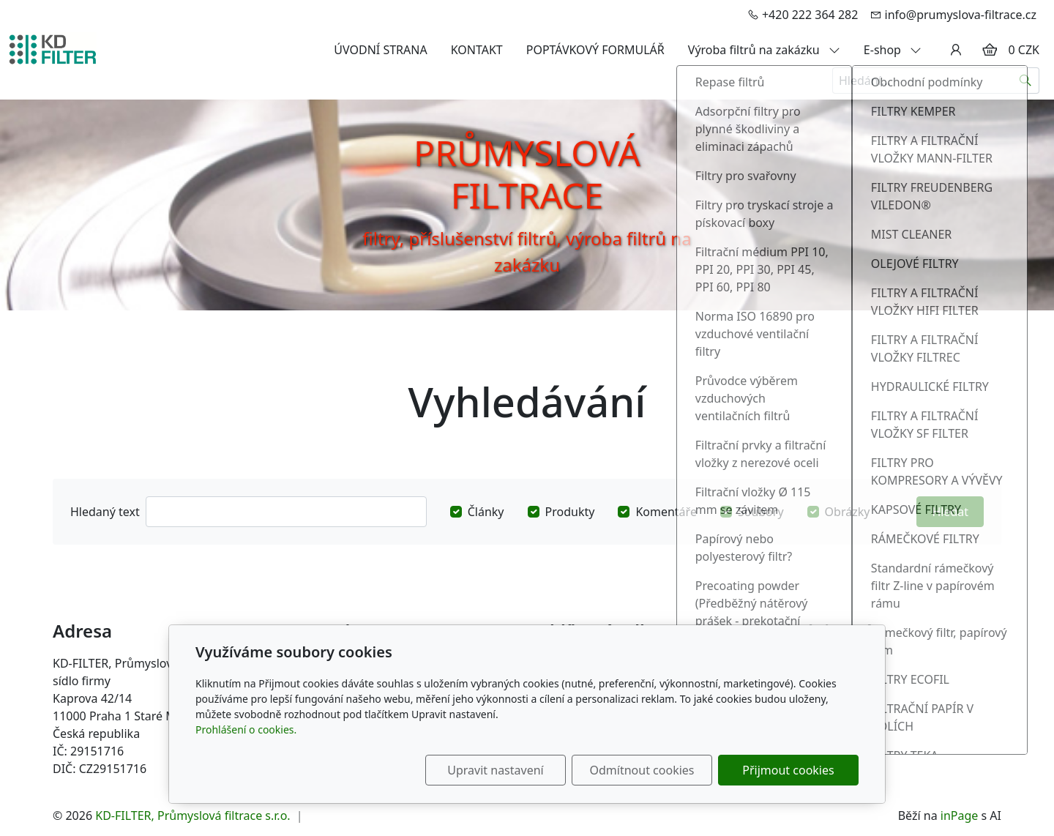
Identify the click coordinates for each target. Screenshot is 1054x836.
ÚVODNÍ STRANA (380, 50)
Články (486, 512)
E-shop (893, 50)
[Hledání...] (922, 80)
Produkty (570, 512)
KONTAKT (477, 50)
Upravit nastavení (495, 770)
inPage (960, 815)
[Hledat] (1025, 80)
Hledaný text (105, 512)
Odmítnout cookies (642, 770)
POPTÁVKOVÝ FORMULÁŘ (595, 50)
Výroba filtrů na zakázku (764, 50)
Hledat (950, 512)
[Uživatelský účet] (956, 50)
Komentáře (666, 512)
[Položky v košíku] (990, 50)
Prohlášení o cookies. (245, 729)
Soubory (761, 512)
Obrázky (847, 512)
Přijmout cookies (788, 770)
